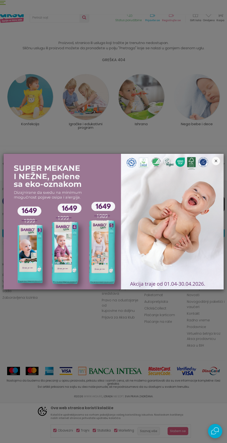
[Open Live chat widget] (215, 431)
